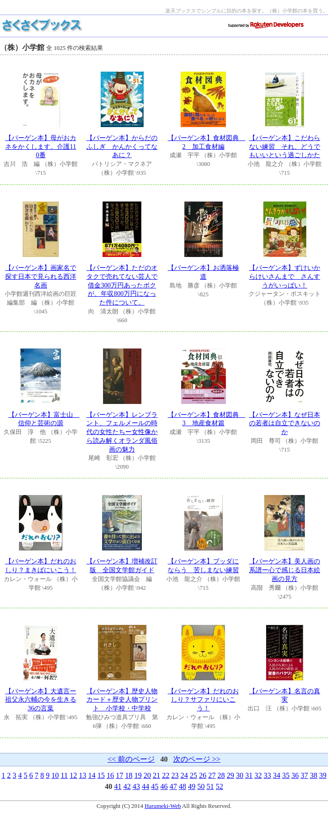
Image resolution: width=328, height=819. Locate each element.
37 (304, 775)
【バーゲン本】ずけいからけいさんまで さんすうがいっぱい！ (284, 276)
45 (154, 786)
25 (193, 775)
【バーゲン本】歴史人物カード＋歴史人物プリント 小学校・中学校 (122, 699)
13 (82, 775)
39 (323, 775)
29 (230, 775)
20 (147, 775)
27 (212, 775)
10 (55, 775)
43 (136, 786)
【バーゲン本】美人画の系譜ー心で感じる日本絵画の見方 (284, 569)
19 (138, 775)
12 (73, 775)
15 (101, 775)
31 (249, 775)
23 (175, 775)
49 (191, 786)
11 (64, 775)
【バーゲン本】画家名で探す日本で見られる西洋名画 (40, 276)
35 (286, 775)
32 (258, 775)
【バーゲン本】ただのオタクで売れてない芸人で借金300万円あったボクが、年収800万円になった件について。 (122, 285)
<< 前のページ (131, 759)
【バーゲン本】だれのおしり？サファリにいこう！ (203, 699)
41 (117, 786)
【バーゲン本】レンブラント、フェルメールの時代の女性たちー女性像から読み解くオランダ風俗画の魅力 (122, 432)
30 (239, 775)
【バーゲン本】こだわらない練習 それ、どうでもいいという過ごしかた (284, 146)
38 (313, 775)
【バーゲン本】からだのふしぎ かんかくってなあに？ (122, 146)
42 (127, 786)
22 (166, 775)
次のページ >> (196, 759)
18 (129, 775)
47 (173, 786)
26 (203, 775)
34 (276, 775)
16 (110, 775)
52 (219, 786)
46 (164, 786)
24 (184, 775)
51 (210, 786)
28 (221, 775)
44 (145, 786)
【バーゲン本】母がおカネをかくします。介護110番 (40, 146)
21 (156, 775)
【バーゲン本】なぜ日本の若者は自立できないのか (284, 423)
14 (92, 775)
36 (295, 775)
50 (201, 786)
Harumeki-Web (163, 806)
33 (267, 775)
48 (182, 786)
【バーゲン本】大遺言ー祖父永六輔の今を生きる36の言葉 (40, 699)
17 (119, 775)
